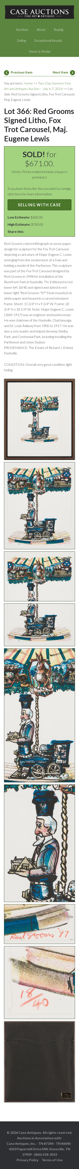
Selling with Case (39, 204)
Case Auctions (39, 12)
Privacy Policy (28, 1160)
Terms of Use (52, 1160)
